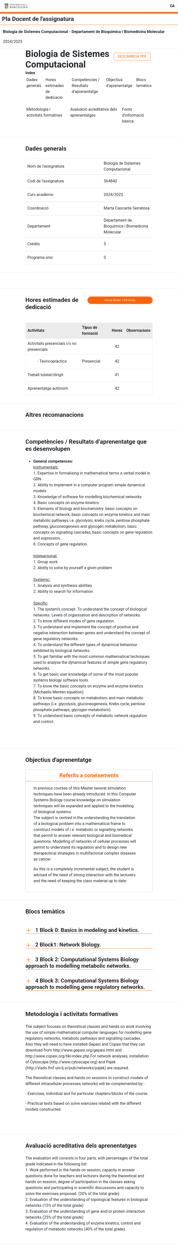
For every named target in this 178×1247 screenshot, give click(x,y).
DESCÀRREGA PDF (132, 56)
